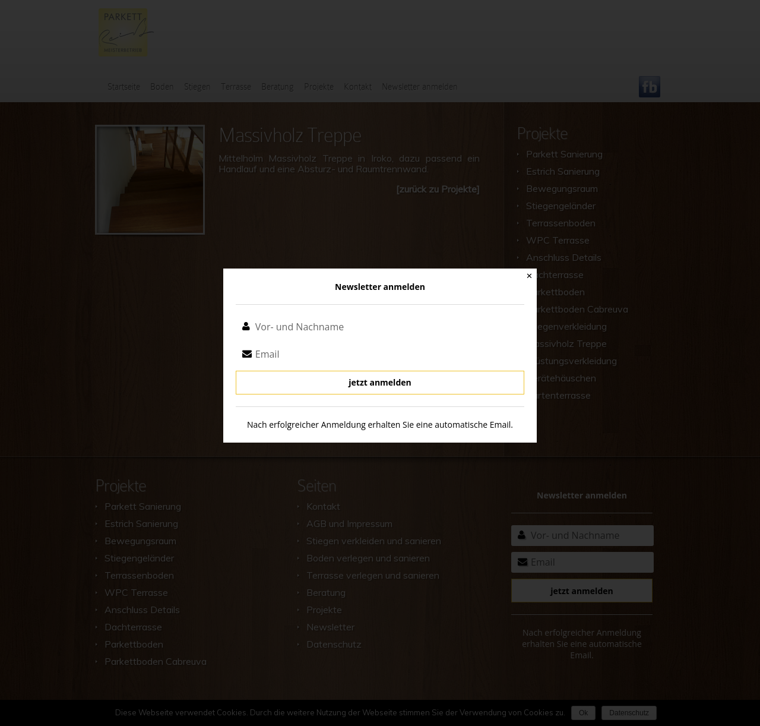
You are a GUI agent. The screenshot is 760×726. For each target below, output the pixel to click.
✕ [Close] (529, 276)
